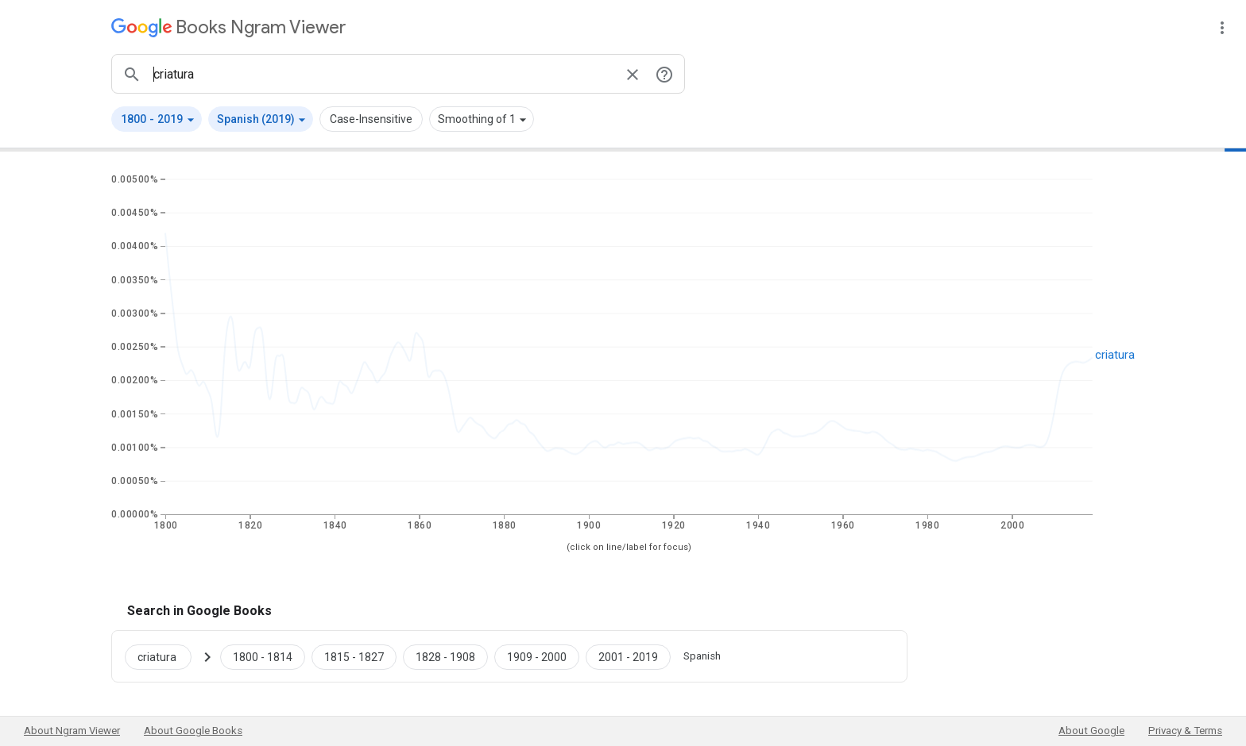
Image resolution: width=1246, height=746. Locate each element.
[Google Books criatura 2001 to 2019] (628, 656)
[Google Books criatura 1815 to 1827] (354, 656)
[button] (156, 119)
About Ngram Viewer (72, 730)
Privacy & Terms (1185, 730)
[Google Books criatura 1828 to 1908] (445, 656)
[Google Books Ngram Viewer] (228, 27)
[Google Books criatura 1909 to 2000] (536, 656)
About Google (1091, 730)
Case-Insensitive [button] (371, 119)
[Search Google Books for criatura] (164, 656)
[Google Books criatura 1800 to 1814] (262, 656)
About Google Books (193, 730)
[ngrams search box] (382, 74)
